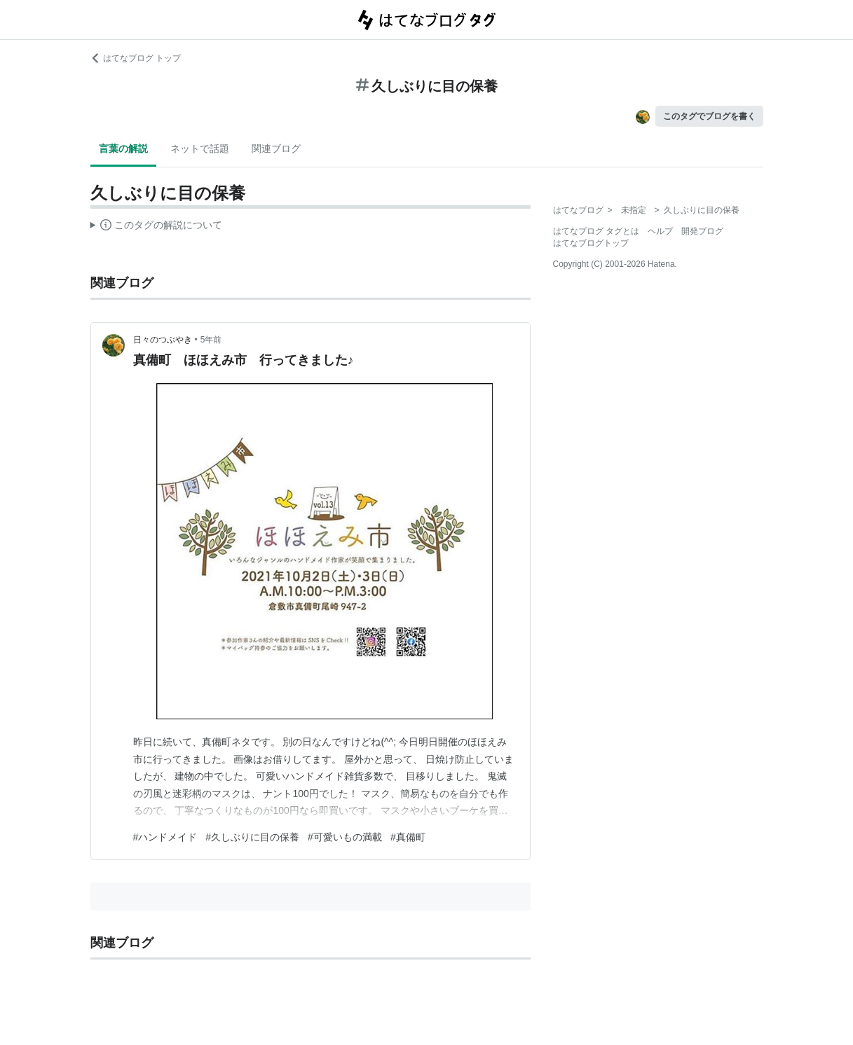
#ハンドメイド (165, 837)
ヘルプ (660, 231)
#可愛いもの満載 (345, 837)
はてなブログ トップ (135, 58)
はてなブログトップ (591, 243)
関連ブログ (276, 148)
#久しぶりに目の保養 (252, 837)
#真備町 (407, 837)
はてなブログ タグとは (596, 231)
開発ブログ (702, 231)
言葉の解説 (123, 148)
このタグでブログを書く (709, 116)
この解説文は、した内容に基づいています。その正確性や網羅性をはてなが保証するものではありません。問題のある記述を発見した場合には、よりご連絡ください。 (156, 227)
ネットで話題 (199, 148)
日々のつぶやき (162, 340)
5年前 (211, 340)
